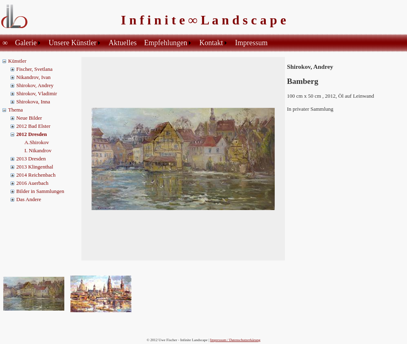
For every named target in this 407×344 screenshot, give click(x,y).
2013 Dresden (31, 159)
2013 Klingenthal (34, 167)
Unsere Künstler (72, 43)
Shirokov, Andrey (35, 85)
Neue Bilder (29, 118)
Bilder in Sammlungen (40, 191)
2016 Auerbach (32, 183)
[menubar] (136, 43)
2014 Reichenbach (35, 175)
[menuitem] (6, 43)
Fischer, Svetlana (34, 69)
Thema (15, 110)
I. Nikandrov (37, 150)
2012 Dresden (31, 134)
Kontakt (211, 43)
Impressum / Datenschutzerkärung (235, 340)
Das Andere (28, 199)
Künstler (17, 61)
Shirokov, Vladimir (36, 93)
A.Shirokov (36, 142)
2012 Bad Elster (33, 126)
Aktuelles (123, 43)
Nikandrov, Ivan (33, 77)
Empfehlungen (165, 43)
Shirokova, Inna (33, 102)
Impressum (251, 43)
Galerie (26, 43)
